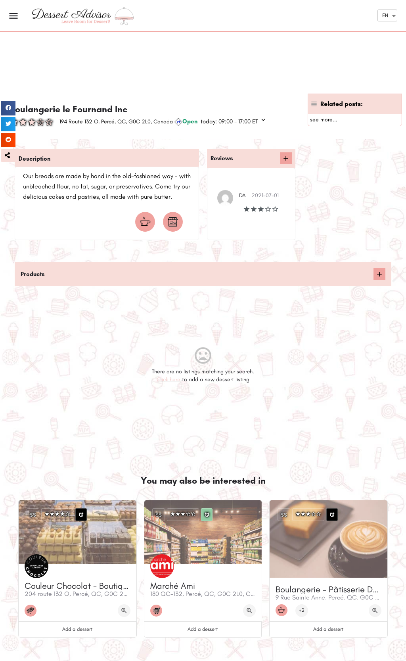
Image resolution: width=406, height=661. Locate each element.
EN (385, 15)
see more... (323, 119)
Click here (168, 379)
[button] (8, 155)
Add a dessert (77, 629)
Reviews (222, 158)
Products (33, 274)
